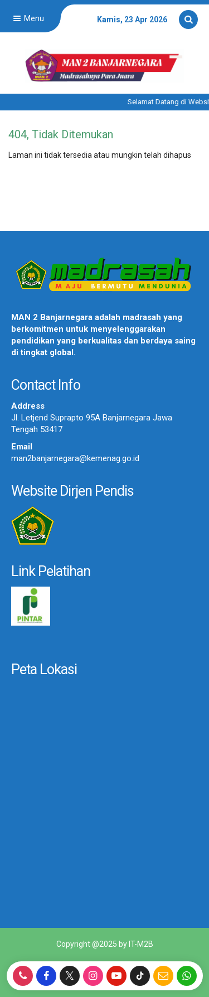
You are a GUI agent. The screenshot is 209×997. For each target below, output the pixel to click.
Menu (27, 18)
